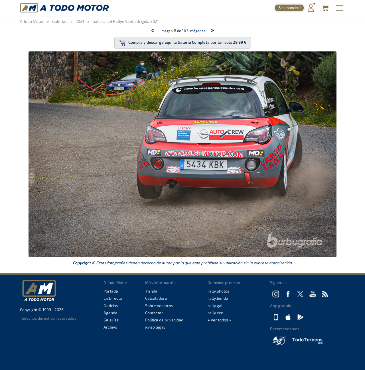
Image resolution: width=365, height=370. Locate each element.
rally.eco (215, 312)
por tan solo (182, 42)
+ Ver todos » (219, 319)
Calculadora (156, 298)
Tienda (151, 291)
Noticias (111, 305)
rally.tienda (218, 298)
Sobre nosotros (159, 305)
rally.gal (215, 305)
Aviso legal (155, 327)
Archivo (110, 327)
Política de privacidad (164, 319)
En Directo (113, 298)
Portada (111, 291)
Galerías (111, 319)
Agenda (110, 312)
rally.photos (218, 291)
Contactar (154, 312)
